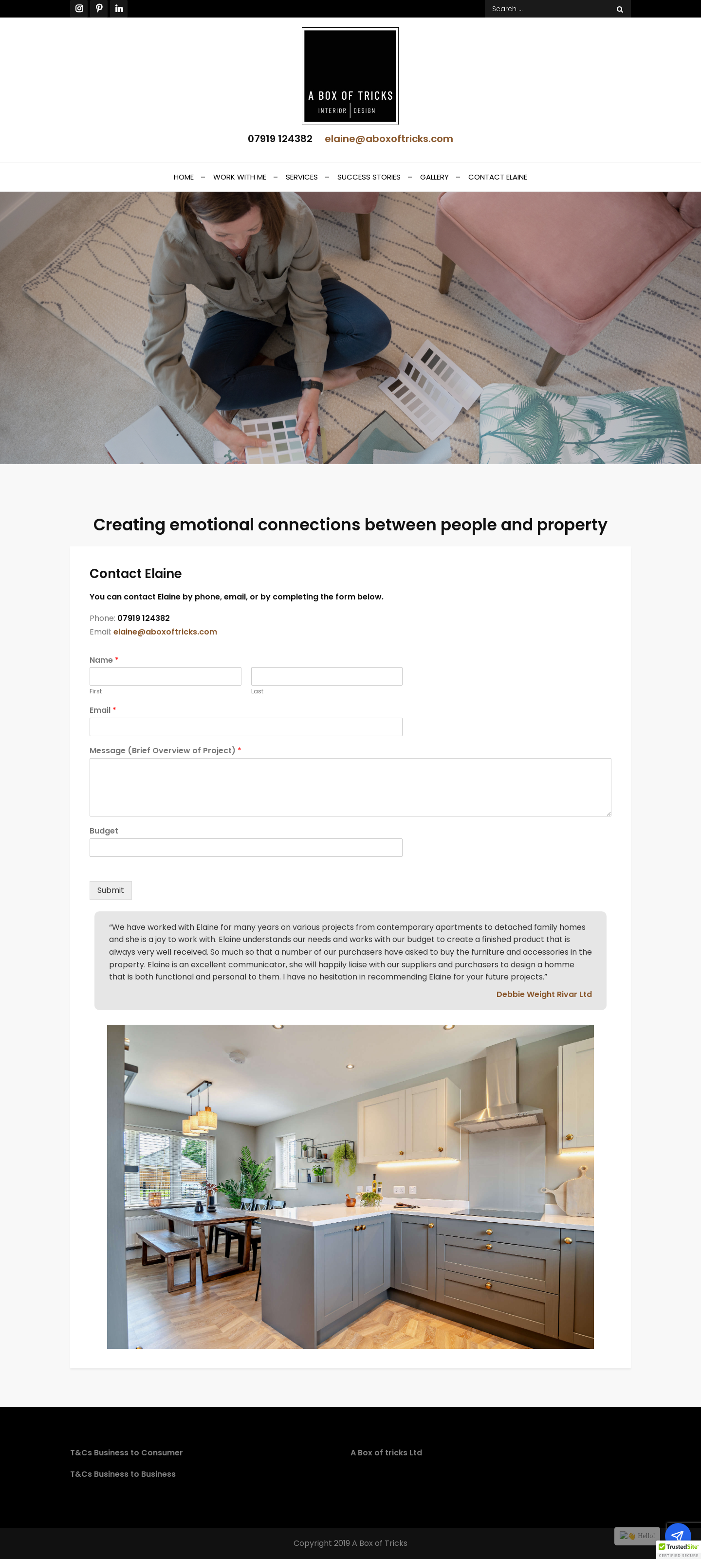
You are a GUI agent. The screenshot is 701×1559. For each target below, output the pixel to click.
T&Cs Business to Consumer (126, 1452)
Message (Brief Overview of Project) (165, 751)
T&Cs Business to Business (123, 1474)
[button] (678, 1550)
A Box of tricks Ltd (386, 1452)
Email (103, 711)
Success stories (369, 177)
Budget (104, 831)
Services (302, 177)
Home (184, 177)
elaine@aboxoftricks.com (389, 138)
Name (104, 660)
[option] (350, 1187)
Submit (110, 890)
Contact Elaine (497, 177)
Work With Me (239, 177)
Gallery (434, 177)
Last (257, 692)
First (96, 692)
